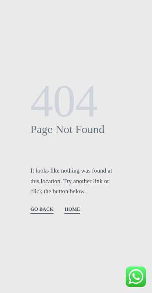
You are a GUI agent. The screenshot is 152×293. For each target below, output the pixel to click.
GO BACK (42, 209)
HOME (72, 209)
